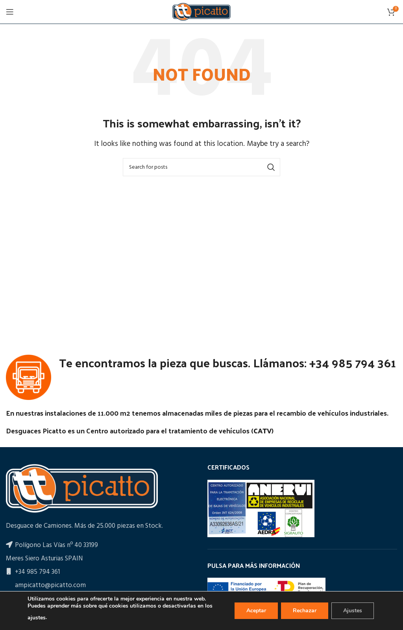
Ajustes (352, 610)
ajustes (37, 617)
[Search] (201, 167)
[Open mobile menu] (10, 12)
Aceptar (256, 610)
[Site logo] (201, 11)
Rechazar (304, 610)
